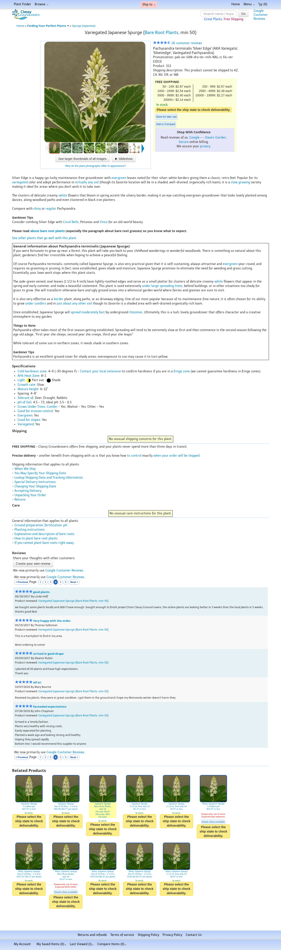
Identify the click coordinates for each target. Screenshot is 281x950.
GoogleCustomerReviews (261, 15)
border (58, 299)
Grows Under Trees (31, 407)
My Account (22, 944)
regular (51, 209)
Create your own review (33, 564)
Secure (184, 142)
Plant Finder (22, 4)
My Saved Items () (51, 944)
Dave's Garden (215, 137)
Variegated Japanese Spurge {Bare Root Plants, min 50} (73, 600)
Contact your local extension (100, 371)
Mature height (28, 389)
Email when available (213, 821)
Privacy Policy (172, 935)
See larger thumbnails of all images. (82, 158)
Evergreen (25, 415)
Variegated (26, 424)
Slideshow (124, 158)
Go (243, 13)
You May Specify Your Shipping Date (40, 473)
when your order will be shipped (176, 456)
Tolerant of (25, 398)
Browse (42, 4)
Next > (74, 582)
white (63, 195)
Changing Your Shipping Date (35, 486)
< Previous (22, 582)
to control (134, 456)
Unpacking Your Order (30, 495)
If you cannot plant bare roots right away (44, 543)
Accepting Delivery (27, 491)
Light (21, 380)
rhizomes (135, 312)
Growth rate (26, 385)
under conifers (35, 303)
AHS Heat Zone (28, 376)
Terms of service (122, 935)
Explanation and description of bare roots (44, 534)
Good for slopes (29, 420)
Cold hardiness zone (32, 371)
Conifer (52, 407)
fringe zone (182, 371)
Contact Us (194, 935)
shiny (37, 209)
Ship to (148, 4)
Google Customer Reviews (64, 570)
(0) (262, 4)
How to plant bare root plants (36, 538)
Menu (249, 4)
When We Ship (25, 469)
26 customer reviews (177, 43)
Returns (20, 499)
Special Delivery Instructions (35, 482)
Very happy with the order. (52, 621)
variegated (20, 182)
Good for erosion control (35, 411)
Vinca (104, 222)
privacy (205, 146)
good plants (41, 592)
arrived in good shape (48, 654)
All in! (37, 682)
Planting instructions (29, 530)
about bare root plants (47, 231)
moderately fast (93, 312)
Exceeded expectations (49, 706)
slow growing (240, 182)
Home (235, 4)
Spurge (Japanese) (83, 25)
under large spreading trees (162, 286)
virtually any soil (87, 182)
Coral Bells (71, 222)
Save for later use (166, 116)
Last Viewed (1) (82, 944)
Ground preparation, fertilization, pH (40, 525)
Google (194, 137)
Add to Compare (165, 124)
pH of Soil (24, 402)
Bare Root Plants (161, 32)
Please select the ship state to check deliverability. (193, 110)
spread (76, 312)
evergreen (119, 178)
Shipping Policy (148, 935)
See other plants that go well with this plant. (44, 238)
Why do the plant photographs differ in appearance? (95, 166)
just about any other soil (74, 303)
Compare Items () (111, 944)
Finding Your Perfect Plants (48, 26)
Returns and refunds (92, 935)
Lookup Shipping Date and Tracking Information (48, 478)
